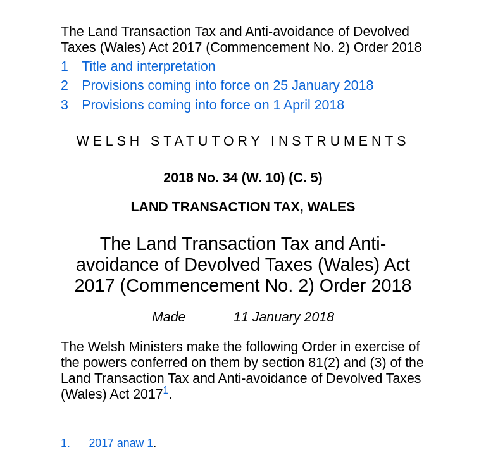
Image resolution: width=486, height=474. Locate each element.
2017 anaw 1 (121, 443)
